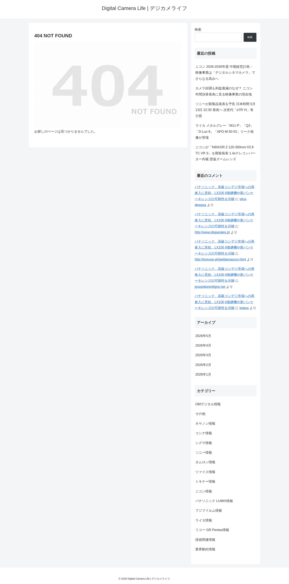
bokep (244, 308)
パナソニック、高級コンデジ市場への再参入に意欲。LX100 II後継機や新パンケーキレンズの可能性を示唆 (224, 193)
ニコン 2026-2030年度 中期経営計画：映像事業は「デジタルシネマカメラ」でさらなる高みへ (225, 73)
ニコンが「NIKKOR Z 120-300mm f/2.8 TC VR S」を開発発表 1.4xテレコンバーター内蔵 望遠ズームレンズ (225, 153)
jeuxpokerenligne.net (210, 287)
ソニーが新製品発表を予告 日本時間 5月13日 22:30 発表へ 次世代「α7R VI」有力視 (225, 110)
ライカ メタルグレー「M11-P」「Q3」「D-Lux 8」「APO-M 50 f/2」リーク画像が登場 (224, 131)
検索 (198, 29)
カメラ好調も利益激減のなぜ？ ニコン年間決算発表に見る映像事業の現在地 (224, 91)
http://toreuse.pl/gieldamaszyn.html (220, 259)
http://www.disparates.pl (212, 232)
